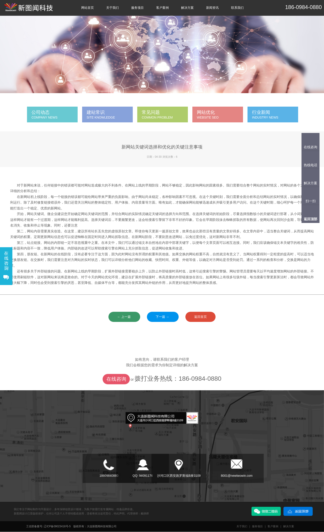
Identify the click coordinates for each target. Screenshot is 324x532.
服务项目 (137, 7)
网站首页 (87, 7)
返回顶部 (310, 219)
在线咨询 (116, 389)
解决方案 (187, 7)
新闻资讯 (212, 7)
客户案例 (162, 7)
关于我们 (112, 7)
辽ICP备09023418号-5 (57, 526)
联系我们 (237, 7)
